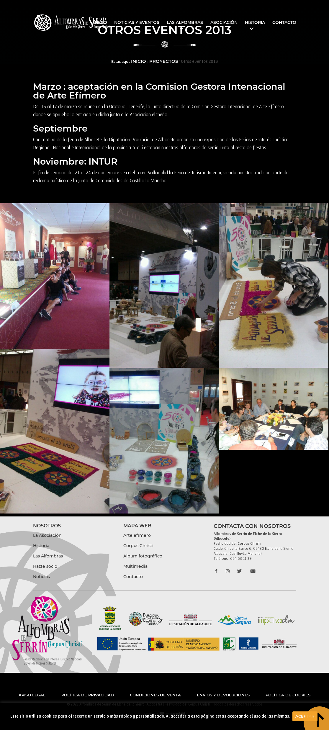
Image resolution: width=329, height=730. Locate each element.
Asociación (224, 22)
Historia (255, 22)
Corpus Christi (138, 545)
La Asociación (47, 535)
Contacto (284, 22)
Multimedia (135, 566)
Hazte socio (45, 566)
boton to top (316, 717)
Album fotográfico (142, 556)
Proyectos (163, 61)
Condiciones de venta (155, 695)
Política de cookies (288, 695)
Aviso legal (32, 695)
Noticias (41, 576)
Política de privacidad (87, 695)
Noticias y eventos (136, 22)
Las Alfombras (185, 22)
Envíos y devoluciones (223, 695)
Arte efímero (137, 535)
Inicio (100, 22)
